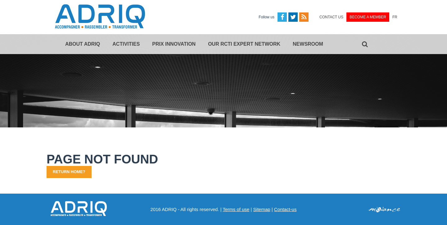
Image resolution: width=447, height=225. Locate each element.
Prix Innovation (174, 44)
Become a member (368, 17)
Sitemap (261, 209)
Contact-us (285, 209)
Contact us (331, 17)
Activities (126, 44)
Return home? (69, 171)
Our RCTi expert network (244, 44)
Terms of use (236, 209)
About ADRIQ (82, 44)
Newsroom (308, 44)
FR (394, 17)
